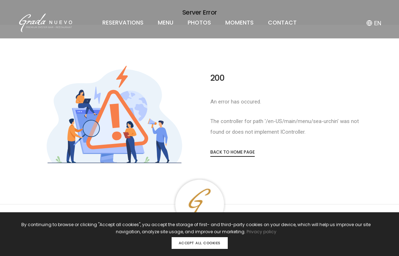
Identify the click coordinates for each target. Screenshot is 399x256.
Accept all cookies (200, 243)
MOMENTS (239, 22)
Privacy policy (261, 232)
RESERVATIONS (123, 22)
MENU (165, 22)
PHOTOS (199, 22)
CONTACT (282, 22)
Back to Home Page (232, 152)
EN (373, 23)
